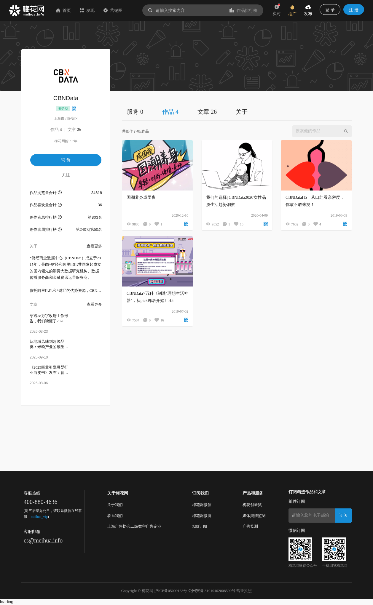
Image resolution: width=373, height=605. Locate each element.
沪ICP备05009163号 (170, 590)
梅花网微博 (201, 515)
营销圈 (112, 10)
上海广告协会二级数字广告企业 (134, 526)
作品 (56, 129)
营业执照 (244, 590)
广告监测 (250, 526)
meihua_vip (39, 517)
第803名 (95, 217)
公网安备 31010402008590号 (211, 590)
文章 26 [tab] (207, 111)
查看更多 (94, 246)
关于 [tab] (242, 111)
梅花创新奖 (252, 504)
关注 (66, 174)
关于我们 (115, 504)
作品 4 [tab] (170, 111)
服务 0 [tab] (135, 111)
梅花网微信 (201, 504)
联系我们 (115, 515)
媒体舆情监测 (254, 515)
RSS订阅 (199, 526)
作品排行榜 (243, 10)
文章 (74, 129)
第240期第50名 (89, 229)
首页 (63, 10)
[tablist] (237, 112)
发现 (87, 10)
